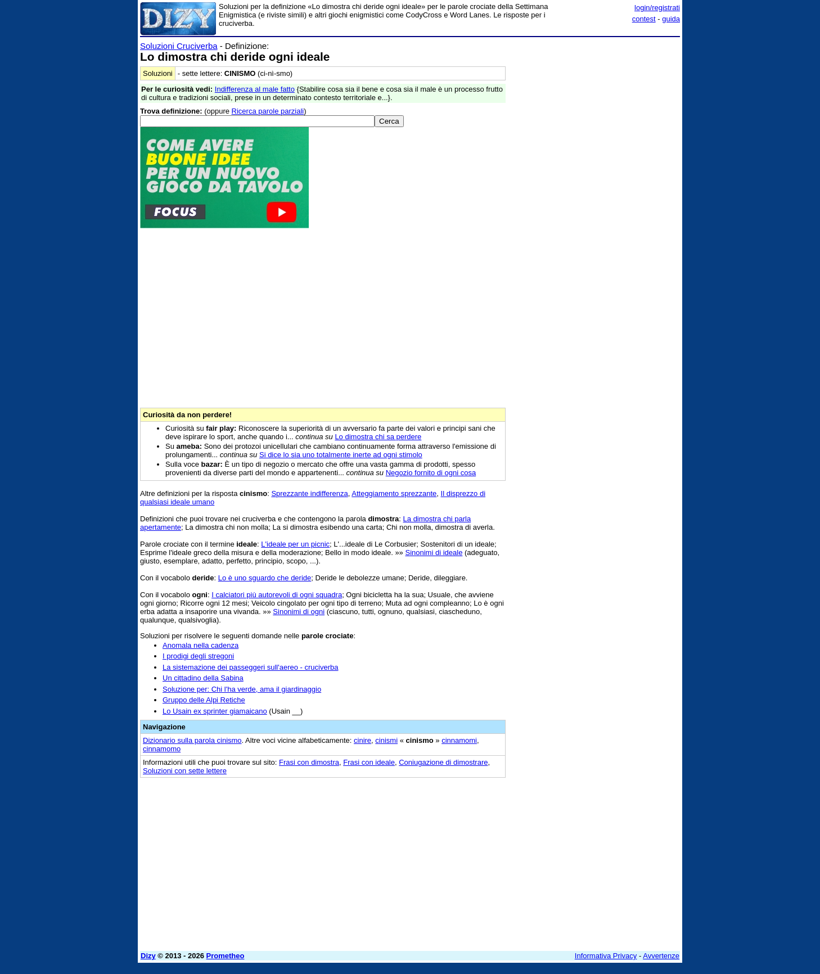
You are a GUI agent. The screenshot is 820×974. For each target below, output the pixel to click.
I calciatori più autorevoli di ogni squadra (276, 594)
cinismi (386, 740)
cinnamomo (162, 749)
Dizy (148, 956)
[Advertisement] (595, 209)
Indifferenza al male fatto (255, 89)
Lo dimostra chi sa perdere (378, 436)
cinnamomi (459, 740)
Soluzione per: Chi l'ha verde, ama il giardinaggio (242, 689)
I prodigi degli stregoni (198, 656)
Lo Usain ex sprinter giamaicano (215, 711)
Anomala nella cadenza (200, 645)
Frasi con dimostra (309, 762)
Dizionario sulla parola (192, 740)
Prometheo (225, 956)
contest (644, 19)
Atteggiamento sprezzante (394, 493)
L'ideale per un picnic (295, 544)
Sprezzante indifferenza (309, 493)
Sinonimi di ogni (299, 611)
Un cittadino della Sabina (203, 678)
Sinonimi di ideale (433, 552)
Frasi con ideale (369, 762)
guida (671, 19)
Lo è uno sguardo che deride (265, 578)
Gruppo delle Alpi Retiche (204, 700)
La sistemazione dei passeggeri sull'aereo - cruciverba (250, 667)
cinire (362, 740)
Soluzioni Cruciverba (179, 46)
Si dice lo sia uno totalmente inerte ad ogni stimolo (340, 454)
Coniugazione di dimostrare (443, 762)
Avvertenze (661, 956)
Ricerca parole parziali (268, 111)
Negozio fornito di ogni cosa (431, 472)
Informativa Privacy (606, 956)
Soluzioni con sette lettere (185, 770)
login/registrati (657, 7)
